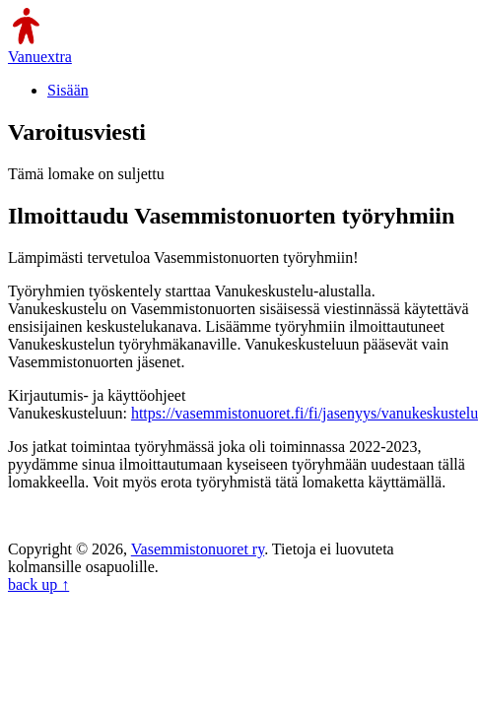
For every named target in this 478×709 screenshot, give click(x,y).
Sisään (68, 90)
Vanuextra (40, 56)
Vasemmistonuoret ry (197, 549)
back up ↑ (38, 584)
